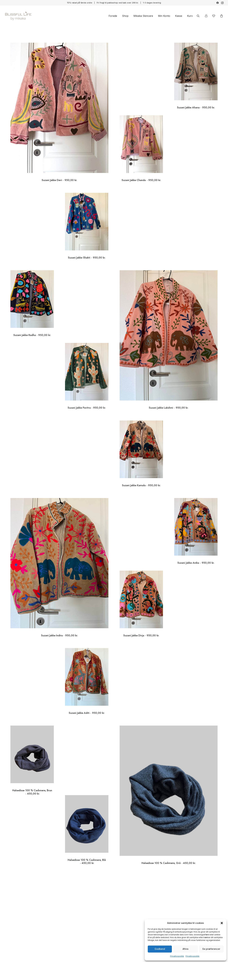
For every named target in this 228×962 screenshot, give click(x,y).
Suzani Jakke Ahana (196, 107)
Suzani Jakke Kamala (141, 476)
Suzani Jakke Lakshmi (168, 387)
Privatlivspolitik (177, 956)
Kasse (178, 15)
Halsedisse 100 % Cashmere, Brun (32, 782)
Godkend (160, 948)
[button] (221, 923)
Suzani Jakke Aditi (86, 703)
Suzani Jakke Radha (32, 325)
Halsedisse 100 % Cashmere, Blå (86, 852)
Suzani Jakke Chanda (141, 170)
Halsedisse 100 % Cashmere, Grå (168, 843)
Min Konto (164, 15)
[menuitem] (217, 3)
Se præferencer (211, 948)
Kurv (190, 15)
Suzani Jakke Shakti (87, 248)
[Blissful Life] (18, 15)
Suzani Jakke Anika (196, 553)
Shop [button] (125, 15)
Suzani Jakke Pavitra (86, 398)
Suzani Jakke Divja (141, 626)
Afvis (185, 948)
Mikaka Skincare (143, 15)
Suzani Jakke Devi (59, 180)
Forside (113, 15)
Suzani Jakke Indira (59, 615)
